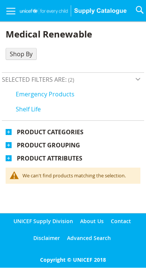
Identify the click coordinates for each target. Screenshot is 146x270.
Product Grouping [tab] (48, 145)
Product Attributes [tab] (49, 158)
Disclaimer (46, 238)
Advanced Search (89, 238)
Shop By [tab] (21, 54)
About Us (92, 221)
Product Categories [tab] (50, 132)
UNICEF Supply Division (43, 221)
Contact (121, 221)
